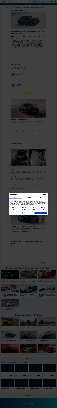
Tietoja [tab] (41, 197)
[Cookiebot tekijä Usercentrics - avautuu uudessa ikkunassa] (43, 194)
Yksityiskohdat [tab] (28, 197)
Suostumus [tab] (15, 197)
